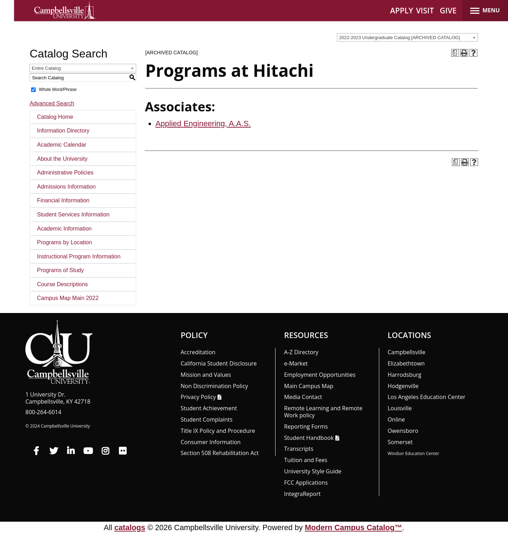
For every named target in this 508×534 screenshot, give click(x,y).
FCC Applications (306, 482)
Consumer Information (211, 442)
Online (396, 419)
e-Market (296, 363)
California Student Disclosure (219, 363)
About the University (62, 159)
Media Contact (303, 397)
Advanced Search (52, 103)
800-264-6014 (43, 412)
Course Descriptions (62, 284)
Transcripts (298, 449)
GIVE (448, 10)
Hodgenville (403, 386)
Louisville (400, 408)
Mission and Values (206, 375)
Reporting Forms (306, 426)
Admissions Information (66, 187)
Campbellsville (406, 352)
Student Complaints (206, 419)
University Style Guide (312, 471)
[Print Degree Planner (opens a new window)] (455, 53)
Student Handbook (308, 438)
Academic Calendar (61, 145)
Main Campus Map (308, 386)
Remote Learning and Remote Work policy (323, 411)
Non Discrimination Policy (214, 386)
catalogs (129, 527)
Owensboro (403, 431)
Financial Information (63, 200)
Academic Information (64, 229)
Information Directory (63, 131)
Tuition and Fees (305, 460)
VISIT (425, 10)
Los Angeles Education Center (427, 397)
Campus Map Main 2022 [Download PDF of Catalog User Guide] (67, 298)
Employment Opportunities (320, 375)
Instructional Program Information (79, 256)
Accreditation (198, 352)
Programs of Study (60, 270)
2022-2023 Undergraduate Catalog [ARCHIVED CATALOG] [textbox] (399, 37)
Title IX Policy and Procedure (218, 431)
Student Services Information (73, 214)
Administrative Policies (65, 173)
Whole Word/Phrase (58, 89)
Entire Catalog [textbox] (46, 68)
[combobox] (407, 37)
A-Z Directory (301, 352)
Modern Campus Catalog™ (353, 527)
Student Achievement (209, 408)
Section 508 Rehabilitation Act (220, 453)
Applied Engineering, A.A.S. (203, 123)
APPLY (401, 10)
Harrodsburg (405, 375)
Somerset (400, 442)
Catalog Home (55, 117)
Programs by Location (64, 242)
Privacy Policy (198, 397)
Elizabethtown (406, 363)
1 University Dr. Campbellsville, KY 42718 (57, 398)
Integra (302, 494)
